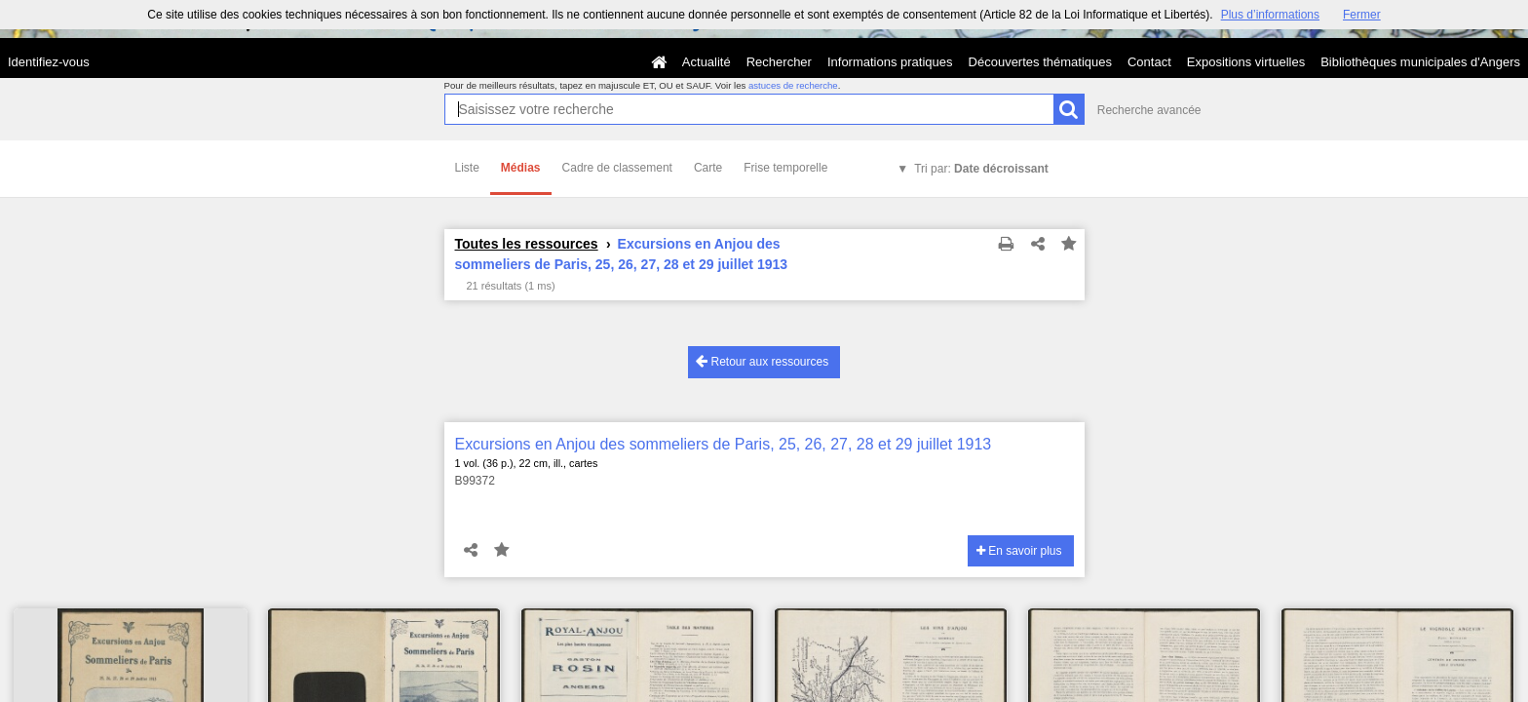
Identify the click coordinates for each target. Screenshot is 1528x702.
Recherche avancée (1149, 110)
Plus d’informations (1270, 14)
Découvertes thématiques (1040, 62)
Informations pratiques (890, 62)
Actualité (706, 62)
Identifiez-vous (49, 62)
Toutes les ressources (526, 244)
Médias (521, 168)
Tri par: (981, 169)
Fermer (1362, 14)
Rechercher (779, 62)
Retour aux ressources (762, 361)
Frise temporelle (785, 168)
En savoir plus (1019, 551)
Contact (1149, 62)
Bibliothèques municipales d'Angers (1420, 62)
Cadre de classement (617, 168)
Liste (467, 168)
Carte (708, 168)
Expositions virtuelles (1246, 62)
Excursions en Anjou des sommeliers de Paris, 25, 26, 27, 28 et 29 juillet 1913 (723, 444)
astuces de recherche (793, 85)
